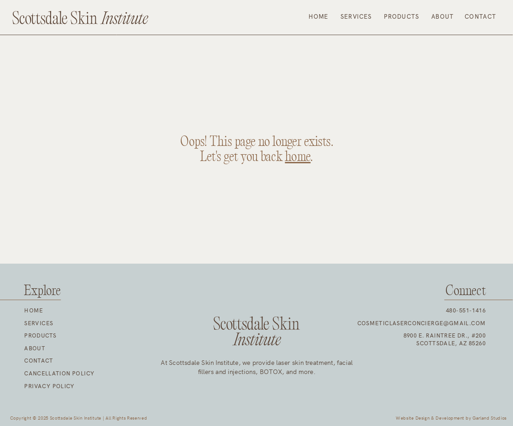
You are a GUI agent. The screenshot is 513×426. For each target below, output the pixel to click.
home (297, 157)
